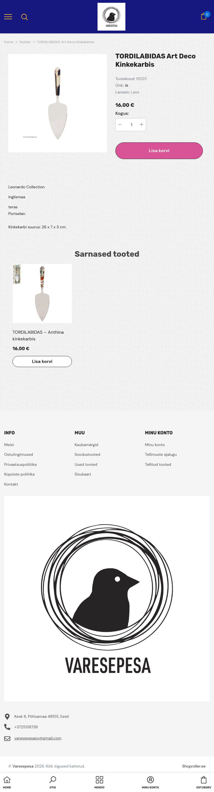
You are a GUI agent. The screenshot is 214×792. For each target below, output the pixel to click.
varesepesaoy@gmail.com (38, 738)
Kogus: (122, 113)
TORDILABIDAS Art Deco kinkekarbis (65, 42)
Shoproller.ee (194, 766)
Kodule (25, 42)
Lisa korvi (159, 151)
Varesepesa (23, 766)
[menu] (8, 16)
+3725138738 (26, 726)
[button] (52, 783)
